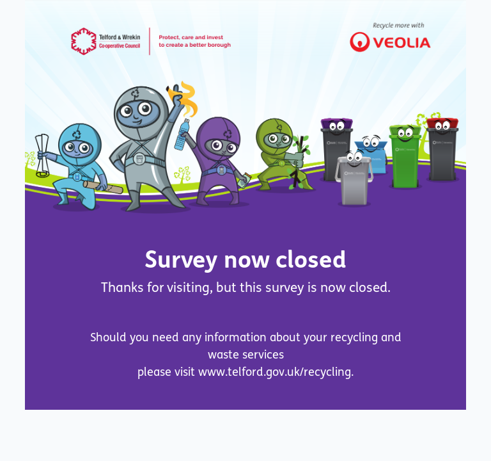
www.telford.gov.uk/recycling (274, 372)
